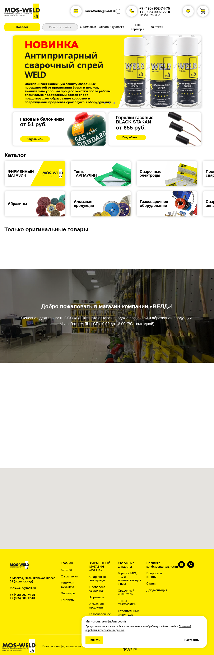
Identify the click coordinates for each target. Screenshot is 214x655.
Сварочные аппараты (126, 564)
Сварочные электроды (150, 173)
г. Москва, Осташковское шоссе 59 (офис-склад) (32, 579)
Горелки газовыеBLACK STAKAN (135, 119)
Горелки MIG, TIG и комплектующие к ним (129, 578)
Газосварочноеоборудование (154, 203)
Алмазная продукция (84, 203)
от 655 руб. (131, 127)
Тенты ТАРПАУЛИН (127, 602)
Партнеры (68, 593)
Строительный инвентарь (128, 612)
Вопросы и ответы (154, 574)
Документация (156, 590)
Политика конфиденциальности (162, 564)
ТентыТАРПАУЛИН (85, 173)
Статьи (151, 583)
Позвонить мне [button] (150, 15)
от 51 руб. (33, 124)
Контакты (67, 600)
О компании (69, 576)
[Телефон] (190, 567)
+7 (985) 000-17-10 (154, 12)
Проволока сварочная (97, 588)
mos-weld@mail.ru (100, 11)
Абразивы (17, 204)
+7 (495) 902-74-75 (154, 8)
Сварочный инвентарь (126, 592)
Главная (67, 563)
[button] (22, 27)
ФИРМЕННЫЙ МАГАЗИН (21, 173)
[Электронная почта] (181, 567)
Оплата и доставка (67, 584)
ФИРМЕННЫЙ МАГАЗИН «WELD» (99, 566)
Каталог (66, 569)
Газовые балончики (42, 119)
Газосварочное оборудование (100, 615)
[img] (59, 129)
